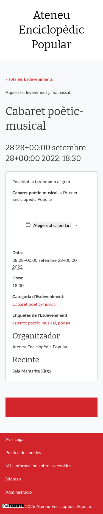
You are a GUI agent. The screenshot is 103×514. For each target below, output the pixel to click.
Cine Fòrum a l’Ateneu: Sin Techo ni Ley (25, 407)
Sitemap (13, 478)
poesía (64, 322)
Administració (18, 491)
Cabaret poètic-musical (34, 304)
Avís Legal (14, 439)
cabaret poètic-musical (34, 322)
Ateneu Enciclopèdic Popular (51, 30)
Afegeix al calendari (52, 225)
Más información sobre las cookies (38, 465)
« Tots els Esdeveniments (29, 79)
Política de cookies (23, 452)
